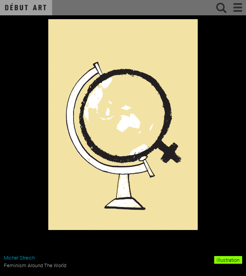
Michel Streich (19, 257)
